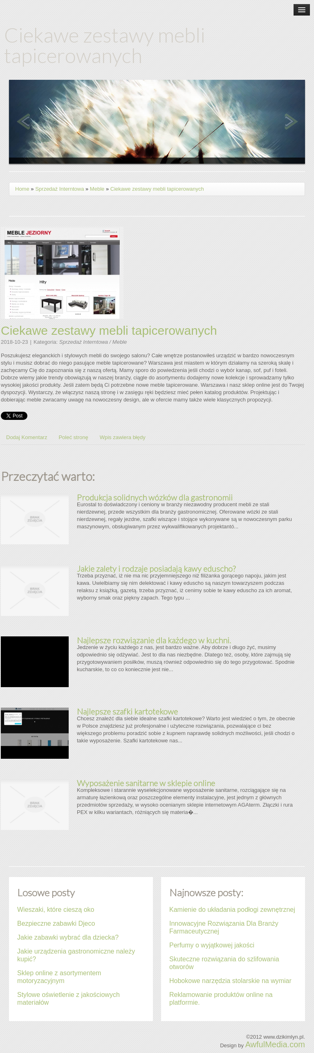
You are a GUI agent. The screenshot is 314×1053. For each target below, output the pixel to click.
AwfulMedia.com (275, 1044)
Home (22, 189)
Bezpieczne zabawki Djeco (56, 923)
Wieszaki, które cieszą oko (55, 909)
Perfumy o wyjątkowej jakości (211, 945)
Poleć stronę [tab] (73, 437)
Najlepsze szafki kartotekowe (127, 711)
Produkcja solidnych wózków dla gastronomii (155, 497)
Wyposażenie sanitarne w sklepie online (146, 783)
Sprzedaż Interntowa (59, 189)
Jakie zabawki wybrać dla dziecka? (68, 937)
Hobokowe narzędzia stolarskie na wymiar (230, 980)
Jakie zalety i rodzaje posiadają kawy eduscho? (156, 568)
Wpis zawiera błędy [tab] (123, 437)
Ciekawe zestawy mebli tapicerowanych (157, 189)
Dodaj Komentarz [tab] (26, 437)
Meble (97, 189)
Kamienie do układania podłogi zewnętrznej (232, 909)
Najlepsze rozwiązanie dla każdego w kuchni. (154, 640)
